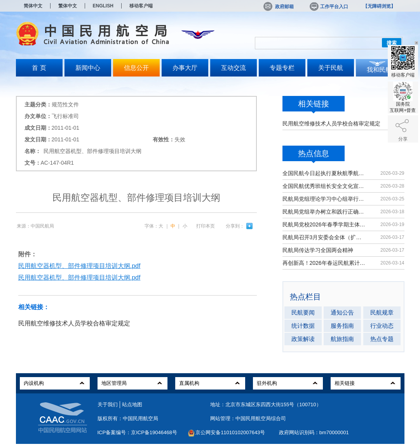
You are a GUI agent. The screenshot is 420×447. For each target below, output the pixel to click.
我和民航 (379, 69)
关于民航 (330, 67)
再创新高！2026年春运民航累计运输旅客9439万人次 (324, 263)
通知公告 (342, 312)
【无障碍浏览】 (379, 6)
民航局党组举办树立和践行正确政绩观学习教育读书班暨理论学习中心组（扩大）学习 (324, 212)
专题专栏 (282, 67)
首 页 (39, 67)
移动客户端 (141, 6)
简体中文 (33, 6)
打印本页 (205, 226)
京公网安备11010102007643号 (230, 432)
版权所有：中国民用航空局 (128, 418)
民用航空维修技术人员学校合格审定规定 (331, 123)
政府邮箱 (278, 6)
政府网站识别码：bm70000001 (314, 432)
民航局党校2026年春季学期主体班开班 (324, 224)
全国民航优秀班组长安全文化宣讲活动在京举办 (324, 186)
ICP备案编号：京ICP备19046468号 (137, 432)
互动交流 (233, 67)
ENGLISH (103, 6)
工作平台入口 (328, 6)
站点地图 (132, 404)
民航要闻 (303, 312)
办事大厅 (185, 67)
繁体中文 (67, 6)
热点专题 (382, 339)
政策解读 (303, 339)
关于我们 (108, 404)
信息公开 (136, 67)
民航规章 (382, 312)
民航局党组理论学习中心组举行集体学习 (324, 199)
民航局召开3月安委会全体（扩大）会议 (324, 237)
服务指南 (342, 325)
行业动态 (382, 325)
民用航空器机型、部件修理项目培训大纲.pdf (79, 266)
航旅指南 (342, 339)
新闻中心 (87, 67)
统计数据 (303, 325)
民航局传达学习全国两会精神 (317, 250)
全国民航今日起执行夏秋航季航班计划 (324, 173)
